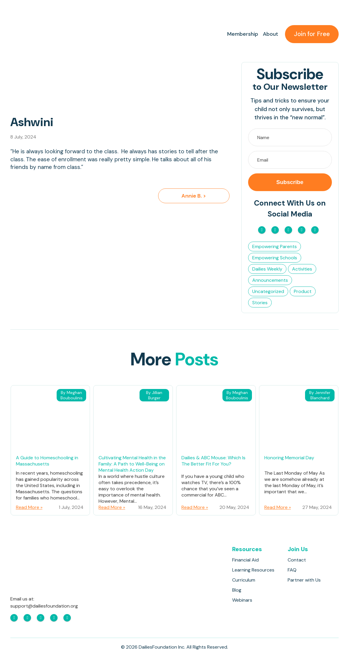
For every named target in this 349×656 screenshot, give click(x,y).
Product (303, 291)
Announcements (270, 280)
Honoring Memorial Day (289, 458)
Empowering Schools (274, 258)
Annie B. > (193, 195)
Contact (297, 560)
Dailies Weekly (267, 269)
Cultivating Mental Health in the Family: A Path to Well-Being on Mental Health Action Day (132, 464)
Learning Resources (253, 570)
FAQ (292, 570)
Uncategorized (268, 291)
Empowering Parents (274, 246)
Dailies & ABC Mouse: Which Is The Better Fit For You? (213, 461)
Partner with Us (304, 580)
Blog (236, 590)
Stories (260, 302)
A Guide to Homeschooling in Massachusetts (47, 461)
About (270, 34)
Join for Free (312, 34)
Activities (302, 269)
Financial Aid (245, 560)
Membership (242, 34)
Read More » (29, 507)
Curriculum (243, 580)
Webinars (242, 600)
